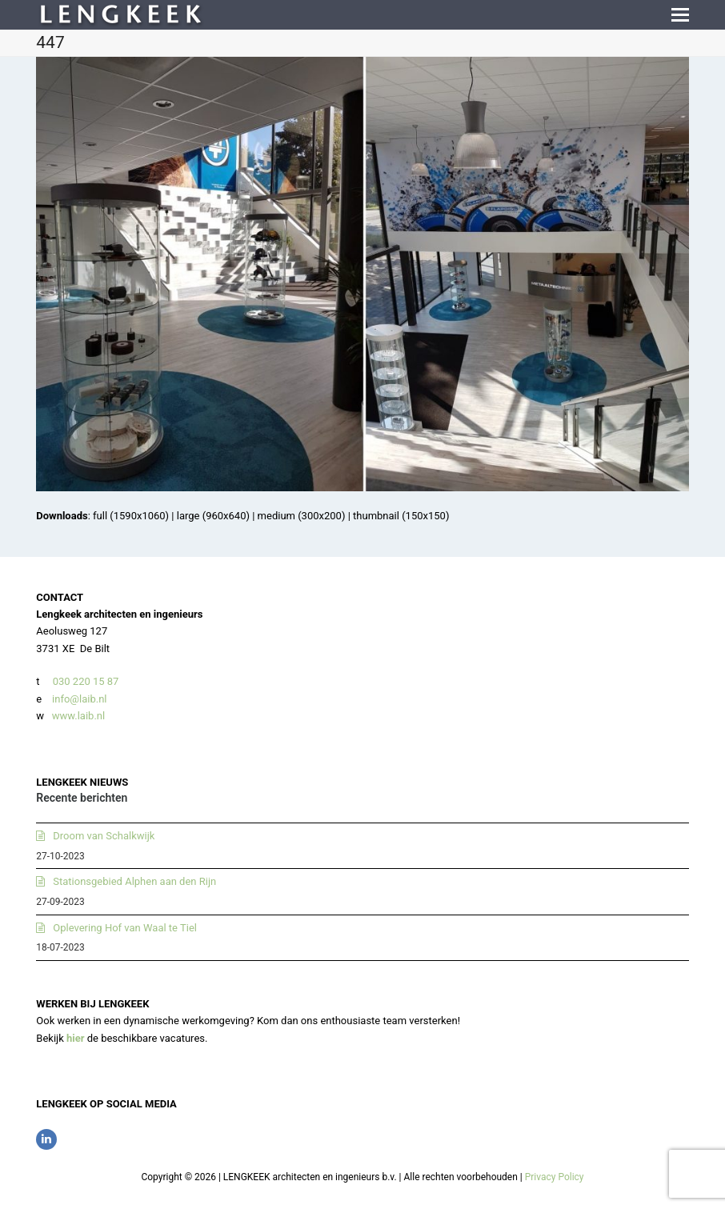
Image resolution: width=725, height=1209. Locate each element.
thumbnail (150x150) (401, 516)
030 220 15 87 (86, 681)
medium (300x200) (302, 516)
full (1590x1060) (131, 516)
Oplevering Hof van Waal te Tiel (125, 928)
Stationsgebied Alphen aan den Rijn (134, 881)
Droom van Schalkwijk (103, 836)
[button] (680, 15)
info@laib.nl (79, 699)
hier (75, 1038)
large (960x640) (213, 516)
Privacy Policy (554, 1177)
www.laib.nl (78, 716)
